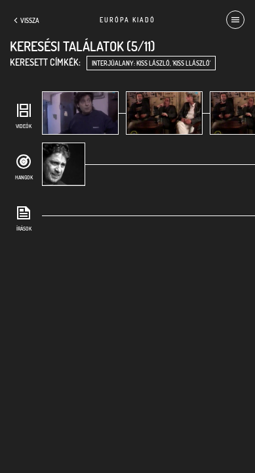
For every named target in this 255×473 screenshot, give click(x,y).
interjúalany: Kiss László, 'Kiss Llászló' (151, 63)
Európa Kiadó (127, 20)
